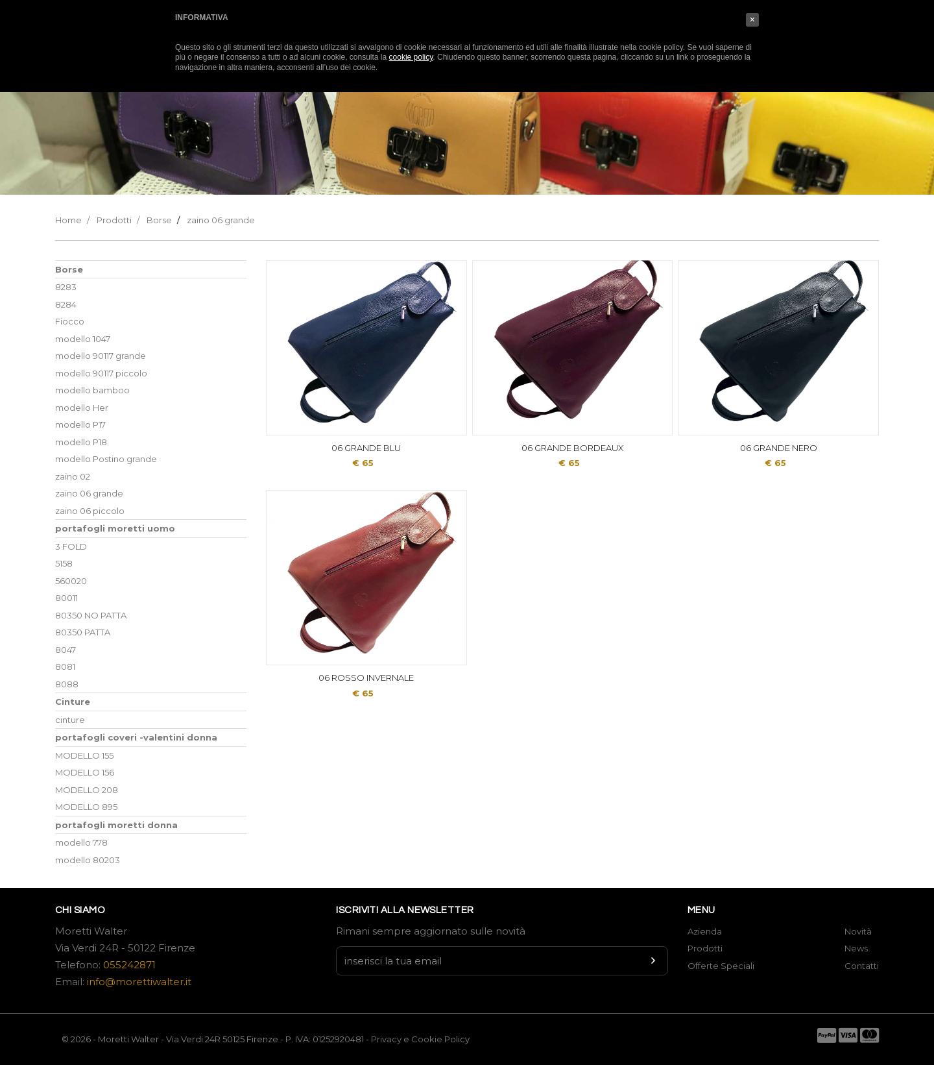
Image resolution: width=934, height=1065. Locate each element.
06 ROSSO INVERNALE (366, 677)
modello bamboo (92, 390)
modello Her (81, 407)
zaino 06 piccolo (90, 511)
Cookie (427, 1039)
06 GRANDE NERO (778, 448)
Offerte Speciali (721, 966)
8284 (66, 304)
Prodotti (114, 220)
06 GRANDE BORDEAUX (572, 448)
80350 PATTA (82, 632)
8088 (66, 684)
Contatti (861, 966)
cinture (70, 720)
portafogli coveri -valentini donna (136, 737)
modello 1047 (82, 339)
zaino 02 (72, 476)
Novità (858, 931)
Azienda (705, 931)
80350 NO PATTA (90, 615)
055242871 (129, 965)
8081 (65, 666)
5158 (64, 563)
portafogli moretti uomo (115, 528)
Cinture (72, 701)
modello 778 (81, 842)
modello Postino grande (106, 459)
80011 (66, 598)
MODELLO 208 (86, 790)
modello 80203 (87, 860)
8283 (66, 287)
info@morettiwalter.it (139, 981)
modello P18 (81, 442)
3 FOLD (71, 546)
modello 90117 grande (100, 355)
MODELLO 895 (86, 807)
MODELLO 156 (84, 772)
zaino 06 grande (221, 220)
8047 (65, 649)
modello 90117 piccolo (101, 373)
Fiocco (69, 321)
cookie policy (411, 57)
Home (68, 220)
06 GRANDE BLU (366, 448)
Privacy (386, 1039)
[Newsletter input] (502, 960)
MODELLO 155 (84, 755)
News (856, 948)
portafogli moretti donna (116, 825)
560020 (71, 581)
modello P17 (80, 424)
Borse (159, 220)
